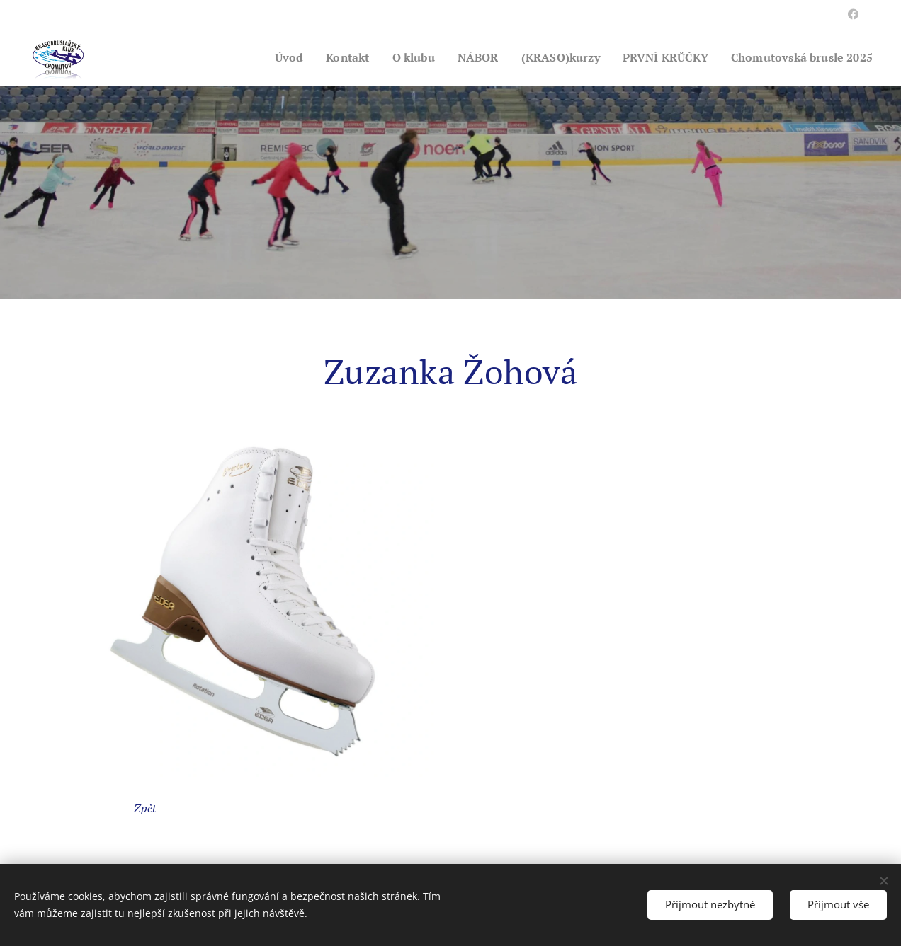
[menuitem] (262, 57)
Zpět (145, 808)
